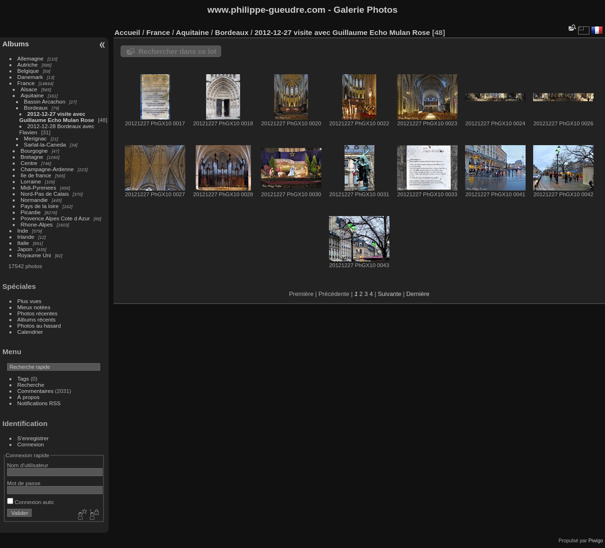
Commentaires (35, 391)
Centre (29, 163)
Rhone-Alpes (37, 224)
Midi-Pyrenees (38, 187)
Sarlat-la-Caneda (45, 144)
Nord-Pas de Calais (45, 194)
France (26, 83)
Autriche (27, 64)
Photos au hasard (39, 325)
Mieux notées (34, 307)
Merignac (35, 138)
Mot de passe (24, 483)
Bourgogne (34, 151)
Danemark (30, 77)
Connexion (30, 444)
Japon (25, 249)
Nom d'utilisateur (27, 465)
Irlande (26, 237)
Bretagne (32, 157)
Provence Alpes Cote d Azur (55, 218)
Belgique (28, 71)
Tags (23, 378)
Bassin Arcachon (45, 101)
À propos (28, 397)
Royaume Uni (34, 255)
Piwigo (595, 540)
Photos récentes (37, 313)
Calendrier (30, 332)
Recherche (30, 385)
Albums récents (36, 319)
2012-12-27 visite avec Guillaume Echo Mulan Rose (56, 117)
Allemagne (30, 58)
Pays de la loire (40, 206)
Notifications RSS (39, 403)
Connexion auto (30, 502)
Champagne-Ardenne (47, 169)
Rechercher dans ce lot (177, 51)
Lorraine (31, 181)
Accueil (127, 32)
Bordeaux (36, 107)
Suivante (389, 293)
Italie (23, 243)
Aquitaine (32, 95)
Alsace (29, 89)
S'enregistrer (33, 438)
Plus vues (29, 301)
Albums (15, 44)
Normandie (34, 200)
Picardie (31, 212)
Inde (22, 230)
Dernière (418, 293)
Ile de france (36, 175)
